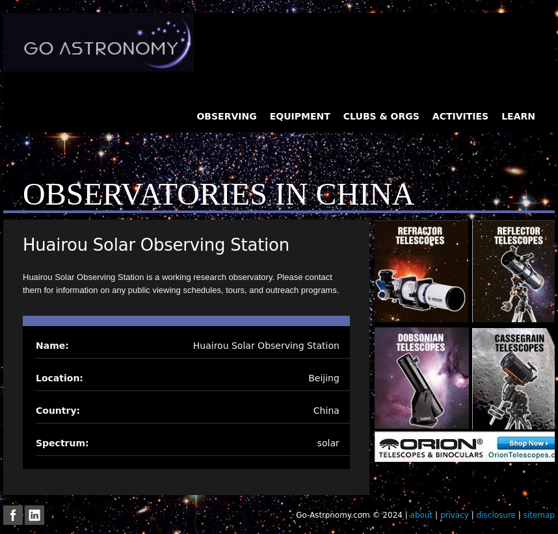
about (421, 515)
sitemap (539, 515)
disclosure (496, 515)
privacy (454, 515)
